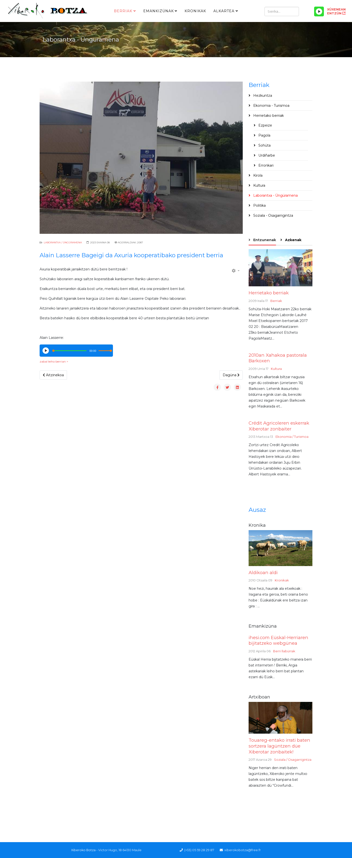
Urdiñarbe (266, 155)
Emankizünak (158, 11)
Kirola (257, 175)
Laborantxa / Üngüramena (63, 242)
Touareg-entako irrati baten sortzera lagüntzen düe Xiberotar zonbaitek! (279, 745)
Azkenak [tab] (292, 240)
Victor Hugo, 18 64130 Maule (120, 850)
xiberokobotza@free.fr (242, 850)
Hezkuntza (262, 95)
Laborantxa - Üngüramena (275, 195)
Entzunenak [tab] (264, 240)
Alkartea (223, 11)
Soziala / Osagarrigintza (292, 759)
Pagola (263, 135)
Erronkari (265, 165)
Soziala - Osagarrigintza (272, 215)
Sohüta (264, 145)
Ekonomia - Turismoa (270, 105)
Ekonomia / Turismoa (291, 437)
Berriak (123, 11)
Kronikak (195, 11)
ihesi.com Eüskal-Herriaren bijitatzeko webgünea (278, 640)
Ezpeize (264, 125)
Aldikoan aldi (263, 572)
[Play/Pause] (319, 11)
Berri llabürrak (284, 651)
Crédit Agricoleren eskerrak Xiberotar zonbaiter (279, 426)
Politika (259, 205)
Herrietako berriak (268, 115)
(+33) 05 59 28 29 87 (199, 850)
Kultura (258, 185)
